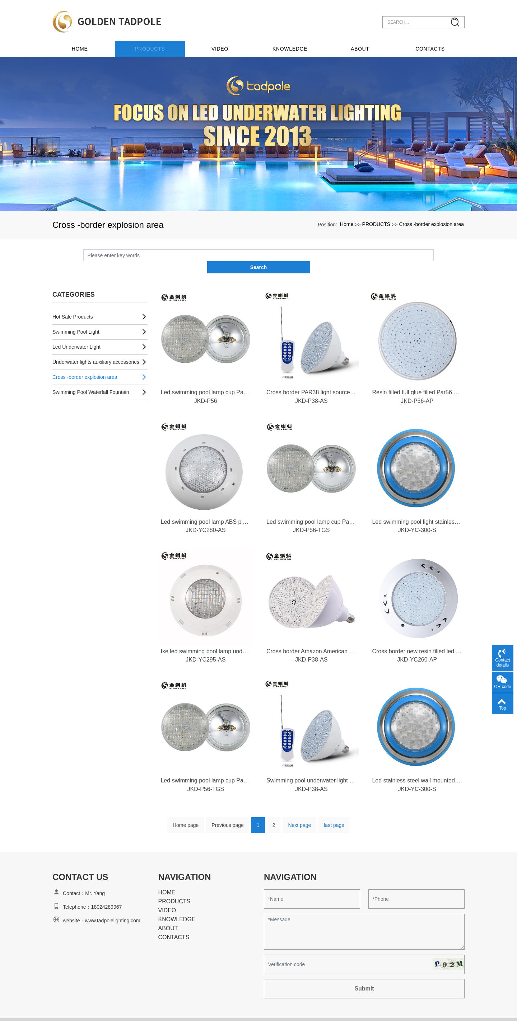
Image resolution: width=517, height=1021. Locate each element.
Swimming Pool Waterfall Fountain (90, 375)
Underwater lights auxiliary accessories (95, 345)
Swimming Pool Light (75, 314)
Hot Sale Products (72, 299)
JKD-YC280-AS (205, 514)
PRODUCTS (155, 43)
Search (433, 250)
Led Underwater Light (76, 330)
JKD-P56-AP (417, 384)
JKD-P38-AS (311, 384)
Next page (299, 811)
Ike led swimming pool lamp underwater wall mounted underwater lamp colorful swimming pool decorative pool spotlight (206, 636)
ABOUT (361, 43)
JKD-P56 (205, 384)
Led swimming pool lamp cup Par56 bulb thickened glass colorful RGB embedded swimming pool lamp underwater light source (311, 505)
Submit (364, 975)
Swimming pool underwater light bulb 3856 (311, 766)
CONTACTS (430, 43)
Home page (186, 811)
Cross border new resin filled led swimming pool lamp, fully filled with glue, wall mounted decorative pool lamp (417, 636)
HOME (167, 879)
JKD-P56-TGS (311, 514)
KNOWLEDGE (292, 43)
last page (334, 811)
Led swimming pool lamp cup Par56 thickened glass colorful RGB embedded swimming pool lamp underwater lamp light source (206, 375)
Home (87, 43)
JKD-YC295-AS (205, 644)
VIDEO (224, 43)
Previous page (227, 811)
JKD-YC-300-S (417, 514)
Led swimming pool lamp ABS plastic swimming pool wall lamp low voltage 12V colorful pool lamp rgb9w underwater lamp (206, 505)
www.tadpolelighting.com (112, 907)
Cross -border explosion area (431, 219)
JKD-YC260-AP (417, 644)
